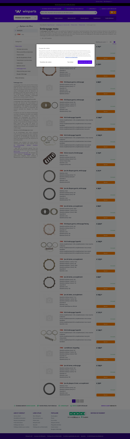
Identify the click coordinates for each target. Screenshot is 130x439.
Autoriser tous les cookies (85, 62)
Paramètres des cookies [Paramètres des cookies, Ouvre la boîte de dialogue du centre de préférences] (45, 62)
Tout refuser (70, 62)
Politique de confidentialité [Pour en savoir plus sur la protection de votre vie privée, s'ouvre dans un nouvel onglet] (71, 57)
